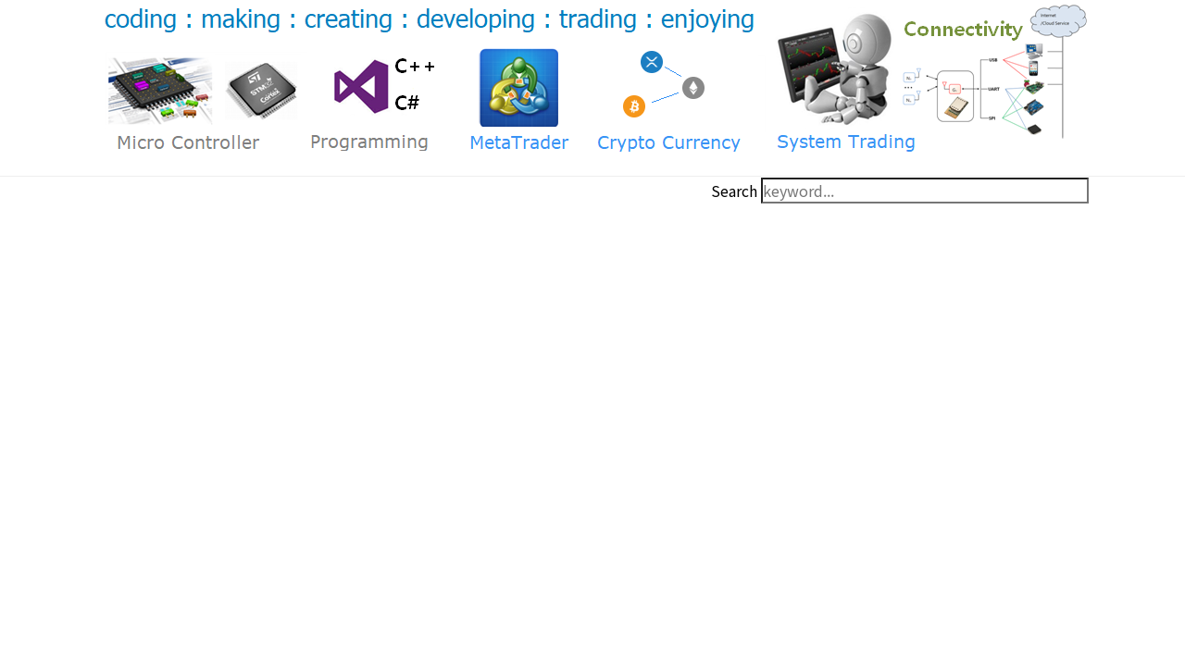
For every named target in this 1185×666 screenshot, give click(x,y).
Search (734, 190)
